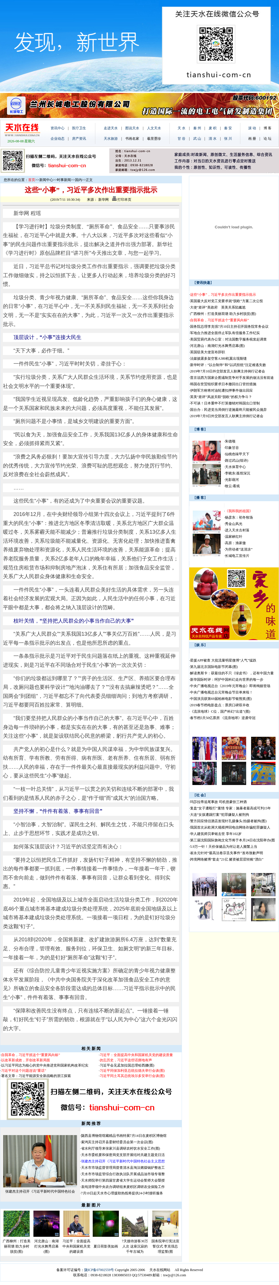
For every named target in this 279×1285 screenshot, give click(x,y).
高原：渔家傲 (235, 543)
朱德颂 (230, 441)
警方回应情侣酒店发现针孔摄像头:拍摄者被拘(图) (228, 821)
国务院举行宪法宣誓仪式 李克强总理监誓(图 (165, 1246)
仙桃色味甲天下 (237, 454)
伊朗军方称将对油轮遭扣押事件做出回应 (221, 390)
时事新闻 (64, 180)
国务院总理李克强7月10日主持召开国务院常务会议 (229, 327)
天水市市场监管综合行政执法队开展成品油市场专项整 (123, 1174)
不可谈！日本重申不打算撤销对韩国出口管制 (225, 403)
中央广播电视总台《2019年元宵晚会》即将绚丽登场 (230, 686)
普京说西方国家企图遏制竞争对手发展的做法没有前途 (232, 378)
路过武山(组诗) (236, 460)
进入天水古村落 (237, 530)
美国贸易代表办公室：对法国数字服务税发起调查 (228, 339)
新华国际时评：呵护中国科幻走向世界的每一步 (226, 680)
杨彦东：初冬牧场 (239, 517)
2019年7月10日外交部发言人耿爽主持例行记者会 (227, 371)
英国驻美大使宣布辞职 (207, 352)
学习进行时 (32, 227)
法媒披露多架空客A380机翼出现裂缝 (218, 358)
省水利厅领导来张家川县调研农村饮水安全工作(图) (120, 1148)
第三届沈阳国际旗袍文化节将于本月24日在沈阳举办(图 (232, 840)
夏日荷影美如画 (106, 1246)
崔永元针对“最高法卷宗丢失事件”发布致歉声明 (226, 853)
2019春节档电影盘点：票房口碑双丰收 (219, 705)
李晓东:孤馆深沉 (237, 473)
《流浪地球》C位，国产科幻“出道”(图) (220, 711)
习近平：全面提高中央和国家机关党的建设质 (76, 1246)
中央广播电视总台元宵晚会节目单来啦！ (221, 692)
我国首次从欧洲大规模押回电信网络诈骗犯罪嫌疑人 (230, 827)
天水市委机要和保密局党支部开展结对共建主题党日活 (123, 1155)
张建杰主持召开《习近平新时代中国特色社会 (40, 1191)
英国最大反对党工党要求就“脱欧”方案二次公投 (226, 301)
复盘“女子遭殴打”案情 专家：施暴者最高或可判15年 (230, 808)
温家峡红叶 (233, 537)
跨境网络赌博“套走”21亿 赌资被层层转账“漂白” (226, 859)
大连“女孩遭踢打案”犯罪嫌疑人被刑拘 (219, 815)
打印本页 (121, 200)
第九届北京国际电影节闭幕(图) (214, 667)
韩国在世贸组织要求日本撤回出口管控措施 (223, 384)
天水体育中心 (235, 467)
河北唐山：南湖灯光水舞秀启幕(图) (46, 1246)
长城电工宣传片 (237, 556)
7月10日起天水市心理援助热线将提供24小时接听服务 (122, 1193)
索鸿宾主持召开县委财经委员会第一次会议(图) (117, 1142)
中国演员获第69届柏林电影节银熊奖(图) (221, 699)
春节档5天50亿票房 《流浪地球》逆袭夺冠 (222, 718)
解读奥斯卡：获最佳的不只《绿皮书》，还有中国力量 (232, 673)
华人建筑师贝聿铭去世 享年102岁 (216, 834)
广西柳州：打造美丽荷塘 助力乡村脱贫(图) (17, 1246)
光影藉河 (232, 480)
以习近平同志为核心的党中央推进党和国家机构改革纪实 (44, 1065)
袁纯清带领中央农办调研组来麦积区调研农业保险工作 (123, 1187)
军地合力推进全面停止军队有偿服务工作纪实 (225, 333)
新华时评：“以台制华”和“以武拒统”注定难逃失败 (228, 365)
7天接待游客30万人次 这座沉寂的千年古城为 (135, 1246)
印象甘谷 (232, 448)
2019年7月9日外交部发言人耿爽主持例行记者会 (226, 416)
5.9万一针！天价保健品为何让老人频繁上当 (223, 847)
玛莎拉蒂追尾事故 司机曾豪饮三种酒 (218, 802)
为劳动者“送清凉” (239, 549)
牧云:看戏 (232, 486)
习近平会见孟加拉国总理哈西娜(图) (127, 1065)
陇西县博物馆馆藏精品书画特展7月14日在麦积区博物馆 (124, 1136)
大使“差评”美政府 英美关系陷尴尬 (218, 307)
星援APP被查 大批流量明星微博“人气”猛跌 (223, 660)
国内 (78, 180)
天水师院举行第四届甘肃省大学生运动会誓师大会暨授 (123, 1180)
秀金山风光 (233, 524)
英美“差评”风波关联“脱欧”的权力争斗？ (221, 397)
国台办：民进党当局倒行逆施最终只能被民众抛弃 (228, 410)
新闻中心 (46, 180)
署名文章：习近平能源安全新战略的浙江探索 (36, 1076)
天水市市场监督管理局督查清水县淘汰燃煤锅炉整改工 (123, 1168)
